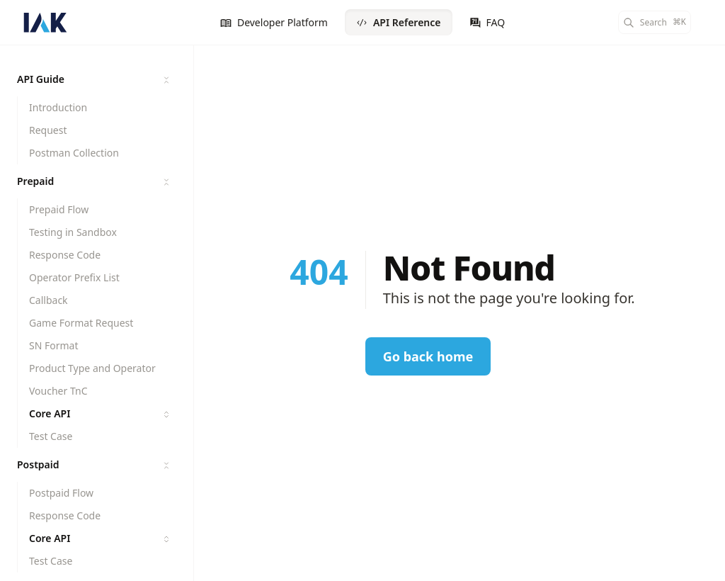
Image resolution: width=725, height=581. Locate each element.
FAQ (487, 22)
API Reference (398, 22)
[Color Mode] (708, 22)
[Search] (654, 22)
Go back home (428, 356)
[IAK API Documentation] (45, 23)
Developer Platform (274, 22)
